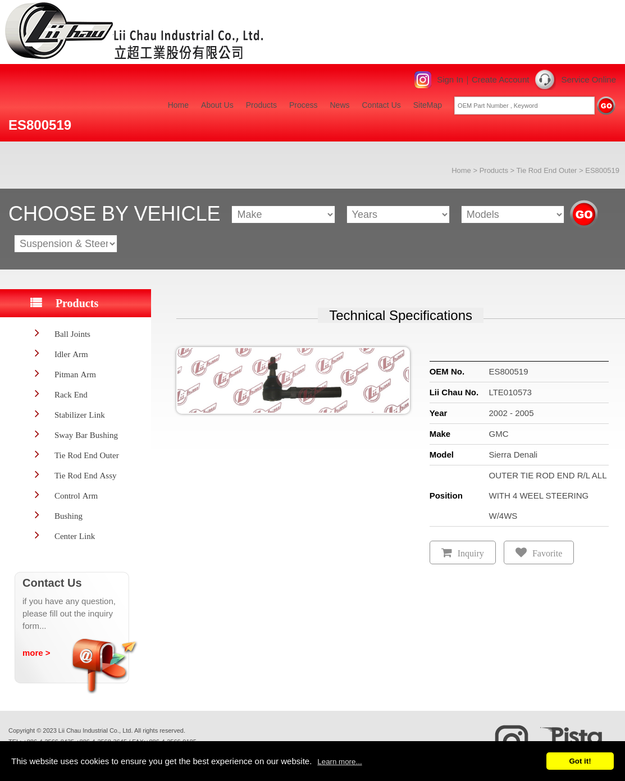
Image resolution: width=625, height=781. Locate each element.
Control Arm (76, 495)
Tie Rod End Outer (547, 170)
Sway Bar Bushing (86, 435)
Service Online (588, 79)
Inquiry (471, 553)
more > (36, 652)
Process (303, 105)
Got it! (580, 761)
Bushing (68, 515)
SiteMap (427, 105)
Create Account (501, 79)
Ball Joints (72, 334)
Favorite (547, 553)
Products (261, 105)
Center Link (74, 536)
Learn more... (339, 761)
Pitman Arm (75, 374)
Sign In (450, 79)
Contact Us (381, 105)
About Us (217, 105)
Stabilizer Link (79, 414)
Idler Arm (71, 354)
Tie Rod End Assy (85, 475)
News (339, 105)
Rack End (71, 394)
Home (178, 105)
